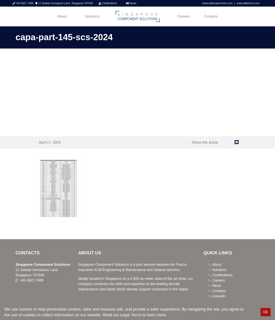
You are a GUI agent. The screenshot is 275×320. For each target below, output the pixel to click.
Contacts (211, 16)
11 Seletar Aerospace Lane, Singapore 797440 (64, 3)
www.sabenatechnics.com (217, 3)
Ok (265, 312)
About (62, 16)
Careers (183, 16)
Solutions (92, 16)
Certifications (107, 3)
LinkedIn (219, 296)
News (131, 3)
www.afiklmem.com (248, 3)
